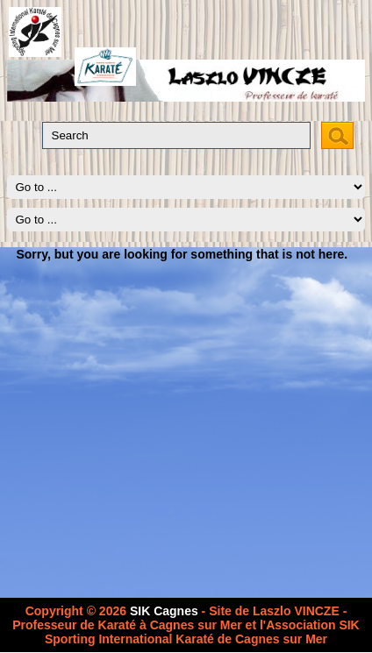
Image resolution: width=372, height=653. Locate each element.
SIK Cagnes (164, 611)
